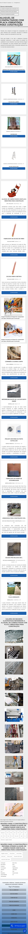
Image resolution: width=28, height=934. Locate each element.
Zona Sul (3, 856)
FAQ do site (14, 929)
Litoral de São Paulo (5, 859)
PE (5, 836)
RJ (7, 832)
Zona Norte (12, 853)
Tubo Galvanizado (14, 905)
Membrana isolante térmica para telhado (9, 11)
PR (21, 832)
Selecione (3, 832)
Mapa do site (14, 921)
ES (14, 832)
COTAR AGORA (13, 71)
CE (12, 836)
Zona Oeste (19, 853)
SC (25, 832)
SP (18, 832)
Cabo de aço (14, 897)
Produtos (14, 917)
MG (11, 832)
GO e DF (16, 836)
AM (21, 836)
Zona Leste (9, 856)
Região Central (4, 853)
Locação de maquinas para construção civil (9, 8)
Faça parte (14, 925)
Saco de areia (14, 893)
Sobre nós (14, 914)
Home (14, 910)
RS (1, 836)
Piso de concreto (14, 901)
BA (8, 836)
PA (25, 836)
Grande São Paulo (18, 856)
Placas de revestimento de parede (7, 14)
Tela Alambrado (14, 889)
